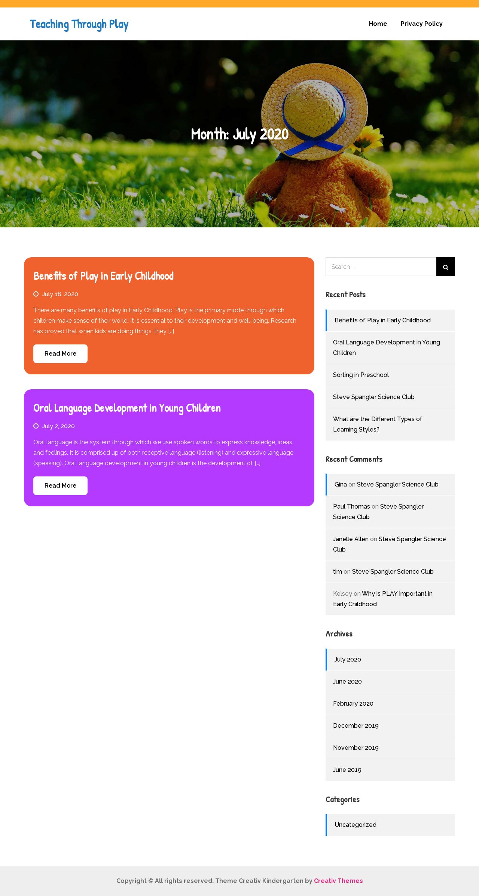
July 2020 (348, 659)
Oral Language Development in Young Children (126, 407)
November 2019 (356, 747)
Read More (60, 353)
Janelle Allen (351, 539)
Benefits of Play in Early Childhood (103, 275)
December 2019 (356, 725)
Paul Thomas (351, 506)
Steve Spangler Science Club (374, 397)
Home (378, 23)
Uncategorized (355, 824)
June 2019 (347, 769)
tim (337, 571)
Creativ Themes (338, 880)
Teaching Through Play (79, 24)
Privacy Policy (422, 23)
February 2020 (353, 703)
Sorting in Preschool (361, 374)
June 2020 (347, 681)
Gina (341, 484)
